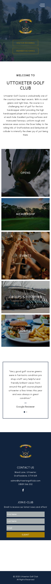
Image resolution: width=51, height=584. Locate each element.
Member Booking (25, 51)
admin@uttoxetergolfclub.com (26, 481)
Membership (25, 214)
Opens (25, 173)
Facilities (25, 330)
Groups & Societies (26, 297)
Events (25, 255)
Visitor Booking (25, 43)
